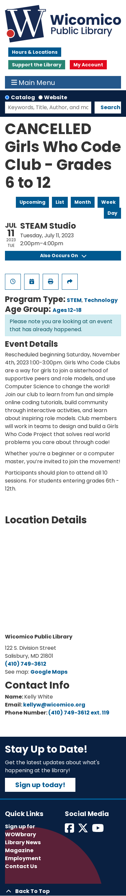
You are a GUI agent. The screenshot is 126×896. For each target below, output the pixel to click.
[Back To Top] (63, 891)
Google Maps (48, 672)
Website (55, 97)
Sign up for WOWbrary (20, 830)
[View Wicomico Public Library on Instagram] (98, 830)
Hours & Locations (35, 52)
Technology (101, 300)
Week (108, 202)
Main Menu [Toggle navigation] (33, 82)
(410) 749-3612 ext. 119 (78, 712)
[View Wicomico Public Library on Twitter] (83, 830)
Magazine (19, 850)
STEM (74, 300)
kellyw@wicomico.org (54, 705)
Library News (23, 842)
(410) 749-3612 (25, 664)
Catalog (23, 97)
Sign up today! (40, 784)
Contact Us (21, 866)
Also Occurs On (63, 255)
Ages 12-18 (67, 310)
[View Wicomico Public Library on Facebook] (70, 830)
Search (110, 107)
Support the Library (37, 64)
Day (112, 213)
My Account (88, 64)
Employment (23, 858)
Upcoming (32, 202)
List (60, 202)
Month (82, 202)
